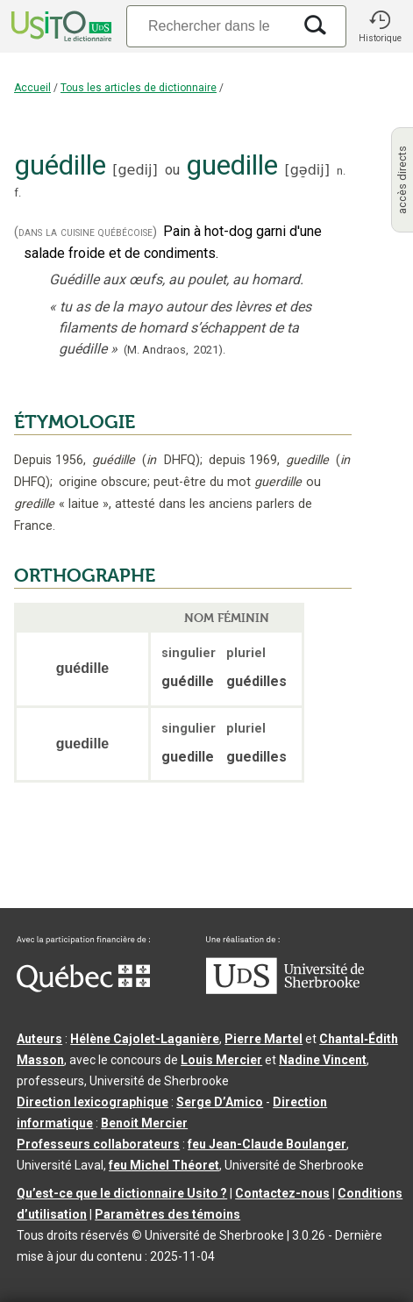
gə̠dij (307, 169)
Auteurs (39, 1039)
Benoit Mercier (144, 1123)
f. (17, 192)
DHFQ (170, 460)
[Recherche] (209, 26)
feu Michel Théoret (164, 1165)
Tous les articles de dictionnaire (139, 88)
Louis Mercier (221, 1060)
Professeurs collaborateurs (98, 1144)
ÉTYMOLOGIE (74, 422)
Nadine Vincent (323, 1060)
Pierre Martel (263, 1039)
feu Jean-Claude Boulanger (267, 1144)
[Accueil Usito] (59, 26)
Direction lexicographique (92, 1102)
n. (341, 170)
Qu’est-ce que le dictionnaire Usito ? (122, 1193)
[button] (379, 26)
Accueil (32, 88)
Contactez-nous (282, 1193)
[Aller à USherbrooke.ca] (285, 990)
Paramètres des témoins (167, 1214)
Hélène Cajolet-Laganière (144, 1039)
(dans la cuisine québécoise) (85, 232)
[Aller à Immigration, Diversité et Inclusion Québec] (83, 988)
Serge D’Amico (219, 1102)
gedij (134, 169)
